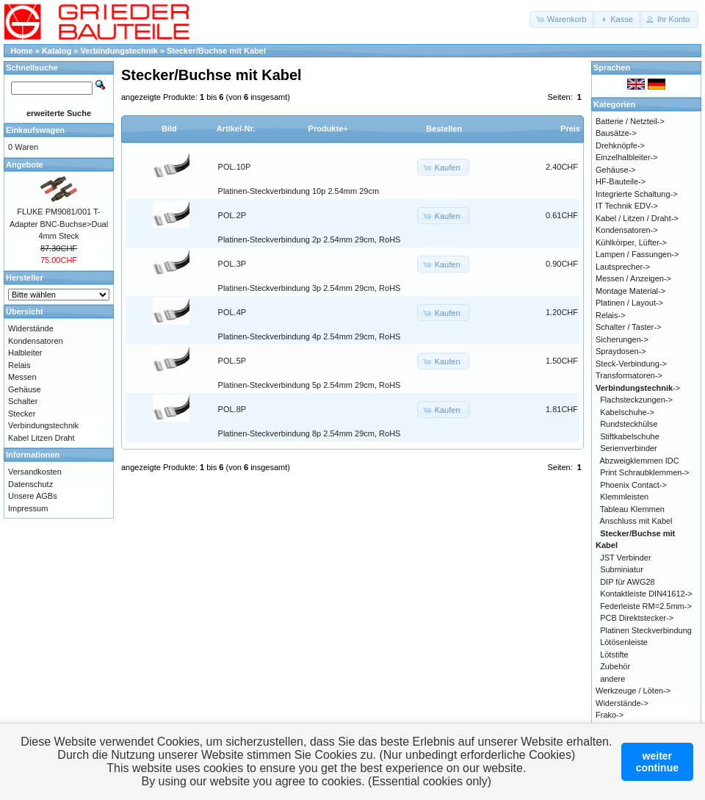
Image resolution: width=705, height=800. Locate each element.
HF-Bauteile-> (621, 181)
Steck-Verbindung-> (631, 363)
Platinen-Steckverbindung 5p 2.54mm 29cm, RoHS (309, 385)
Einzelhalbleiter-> (627, 157)
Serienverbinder (628, 448)
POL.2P (232, 215)
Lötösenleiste (624, 642)
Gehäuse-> (616, 169)
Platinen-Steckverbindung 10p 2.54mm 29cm (299, 191)
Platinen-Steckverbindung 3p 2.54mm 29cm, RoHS (309, 288)
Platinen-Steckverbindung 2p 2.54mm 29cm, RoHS (309, 239)
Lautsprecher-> (623, 266)
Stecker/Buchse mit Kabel (216, 50)
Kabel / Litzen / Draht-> (637, 218)
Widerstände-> (622, 703)
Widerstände (31, 328)
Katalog (56, 50)
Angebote (24, 164)
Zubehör (615, 666)
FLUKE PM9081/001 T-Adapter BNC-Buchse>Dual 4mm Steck (59, 223)
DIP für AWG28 (627, 581)
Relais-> (611, 315)
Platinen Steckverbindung (646, 630)
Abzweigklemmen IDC (639, 460)
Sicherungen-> (622, 339)
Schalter (22, 401)
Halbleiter (25, 352)
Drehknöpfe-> (620, 145)
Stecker (21, 413)
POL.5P (232, 360)
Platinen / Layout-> (629, 302)
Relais (19, 365)
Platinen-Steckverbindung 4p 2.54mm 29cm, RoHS (309, 336)
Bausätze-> (616, 133)
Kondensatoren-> (627, 230)
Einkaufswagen (35, 130)
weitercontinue (657, 762)
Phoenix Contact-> (633, 484)
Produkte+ (328, 128)
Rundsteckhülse (628, 423)
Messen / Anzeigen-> (633, 278)
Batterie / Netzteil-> (630, 121)
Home (21, 50)
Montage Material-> (630, 291)
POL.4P (232, 312)
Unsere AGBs (32, 495)
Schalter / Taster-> (628, 326)
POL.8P (232, 409)
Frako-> (609, 714)
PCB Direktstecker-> (636, 617)
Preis (570, 128)
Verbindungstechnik (119, 50)
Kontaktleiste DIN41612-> (646, 593)
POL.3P (232, 263)
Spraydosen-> (621, 351)
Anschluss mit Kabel (636, 520)
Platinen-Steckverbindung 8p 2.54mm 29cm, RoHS (309, 433)
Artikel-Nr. (236, 128)
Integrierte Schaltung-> (637, 194)
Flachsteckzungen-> (636, 399)
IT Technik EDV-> (627, 205)
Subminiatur (621, 569)
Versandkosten (35, 471)
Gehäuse (24, 389)
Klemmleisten (624, 496)
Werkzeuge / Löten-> (633, 690)
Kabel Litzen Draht (41, 437)
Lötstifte (614, 654)
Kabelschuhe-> (627, 412)
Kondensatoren (35, 340)
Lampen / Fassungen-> (637, 254)
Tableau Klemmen (632, 509)
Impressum (28, 508)
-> (638, 387)
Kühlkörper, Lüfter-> (631, 242)
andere (612, 678)
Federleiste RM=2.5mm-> (646, 606)
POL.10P (234, 166)
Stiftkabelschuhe (629, 436)
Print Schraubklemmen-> (644, 472)
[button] (562, 19)
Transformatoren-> (629, 375)
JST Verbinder (625, 557)
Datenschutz (30, 484)
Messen (22, 376)
